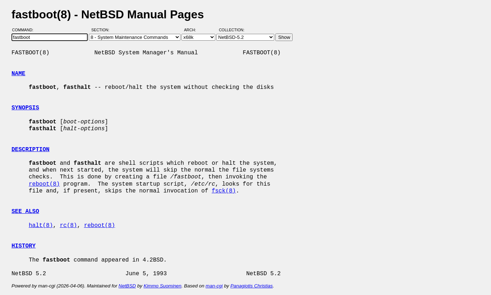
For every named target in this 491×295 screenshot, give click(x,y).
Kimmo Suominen (162, 286)
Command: (25, 30)
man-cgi (214, 286)
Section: (102, 30)
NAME (18, 74)
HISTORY (24, 246)
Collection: (231, 30)
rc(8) (68, 226)
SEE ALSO (25, 211)
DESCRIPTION (31, 150)
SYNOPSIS (25, 108)
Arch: (193, 30)
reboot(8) (44, 184)
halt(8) (41, 226)
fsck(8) (224, 191)
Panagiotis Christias (251, 286)
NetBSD (127, 286)
